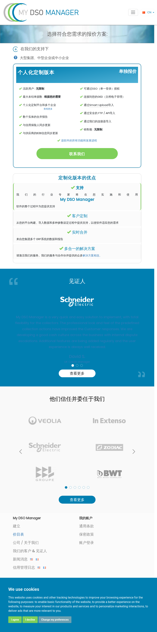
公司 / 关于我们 (26, 542)
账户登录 (86, 542)
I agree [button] (15, 619)
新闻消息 (23, 559)
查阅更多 (48, 108)
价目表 (18, 534)
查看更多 (77, 373)
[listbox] (77, 447)
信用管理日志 (26, 567)
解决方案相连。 (92, 255)
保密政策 (86, 534)
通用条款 (86, 526)
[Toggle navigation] (133, 12)
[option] (77, 332)
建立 (16, 526)
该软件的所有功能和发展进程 (79, 140)
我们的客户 (22, 550)
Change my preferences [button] (55, 619)
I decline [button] (30, 619)
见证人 (41, 550)
